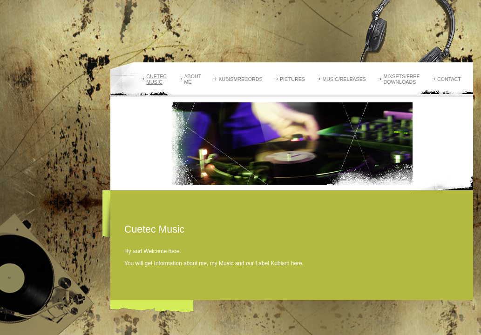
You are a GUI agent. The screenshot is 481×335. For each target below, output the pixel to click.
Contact (449, 79)
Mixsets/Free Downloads (401, 79)
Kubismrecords (240, 79)
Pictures (292, 79)
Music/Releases (344, 79)
